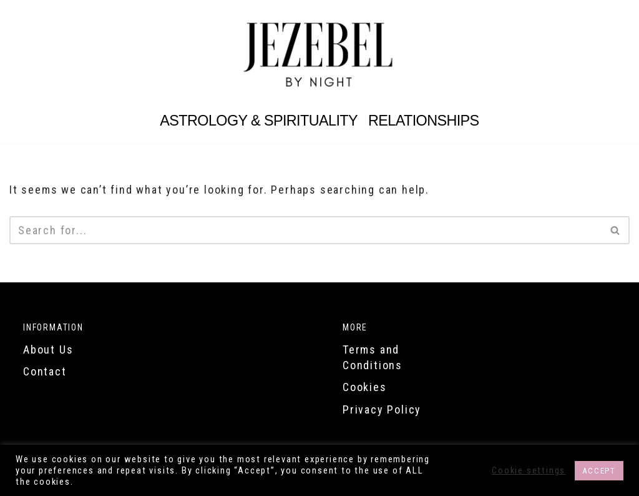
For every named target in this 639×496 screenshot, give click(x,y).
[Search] (305, 230)
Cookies (365, 387)
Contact (45, 371)
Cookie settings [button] (528, 470)
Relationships (423, 120)
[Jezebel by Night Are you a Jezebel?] (319, 54)
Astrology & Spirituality (259, 120)
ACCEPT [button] (599, 470)
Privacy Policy (382, 409)
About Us (48, 349)
